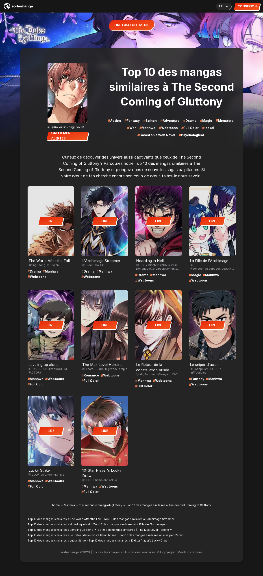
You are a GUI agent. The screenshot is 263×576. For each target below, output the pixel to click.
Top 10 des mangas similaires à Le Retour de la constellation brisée (72, 535)
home (56, 505)
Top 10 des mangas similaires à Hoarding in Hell (59, 524)
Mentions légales (190, 552)
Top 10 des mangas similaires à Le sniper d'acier (151, 535)
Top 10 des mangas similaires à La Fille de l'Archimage (129, 524)
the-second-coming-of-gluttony (100, 505)
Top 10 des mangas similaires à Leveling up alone (60, 529)
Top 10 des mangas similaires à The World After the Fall (64, 519)
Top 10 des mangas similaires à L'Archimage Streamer (138, 519)
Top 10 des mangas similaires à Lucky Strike (57, 540)
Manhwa (69, 505)
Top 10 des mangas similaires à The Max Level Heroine (132, 529)
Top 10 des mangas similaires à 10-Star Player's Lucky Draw (128, 540)
